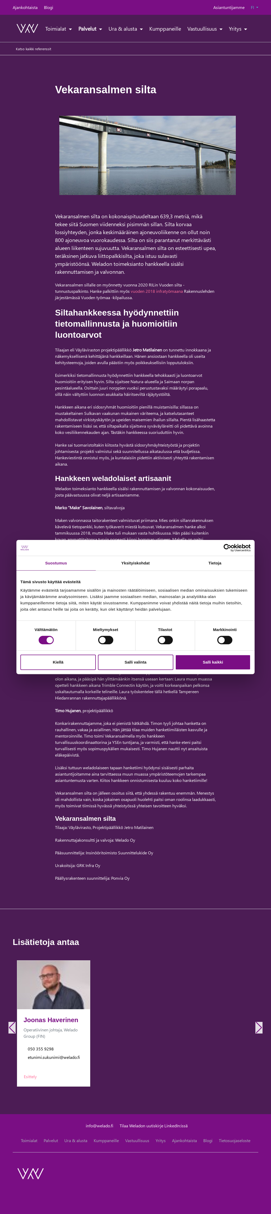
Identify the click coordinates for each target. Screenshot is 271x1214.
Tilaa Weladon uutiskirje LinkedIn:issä (154, 1125)
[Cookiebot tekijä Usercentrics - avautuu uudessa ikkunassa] (227, 548)
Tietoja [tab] (215, 563)
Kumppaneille (165, 28)
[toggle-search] (251, 28)
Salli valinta (136, 662)
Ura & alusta (123, 28)
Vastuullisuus (202, 28)
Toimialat (56, 28)
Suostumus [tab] (56, 563)
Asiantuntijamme (229, 7)
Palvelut (88, 28)
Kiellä (58, 662)
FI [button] (253, 7)
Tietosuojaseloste (234, 1140)
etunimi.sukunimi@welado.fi (54, 1057)
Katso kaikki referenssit (33, 49)
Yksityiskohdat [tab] (135, 563)
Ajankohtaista (25, 7)
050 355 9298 (41, 1048)
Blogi (48, 7)
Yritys (236, 28)
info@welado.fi (99, 1125)
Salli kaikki (213, 662)
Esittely (30, 1076)
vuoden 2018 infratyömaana (157, 291)
